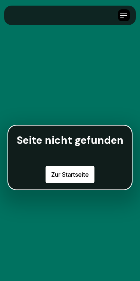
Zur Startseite (70, 174)
